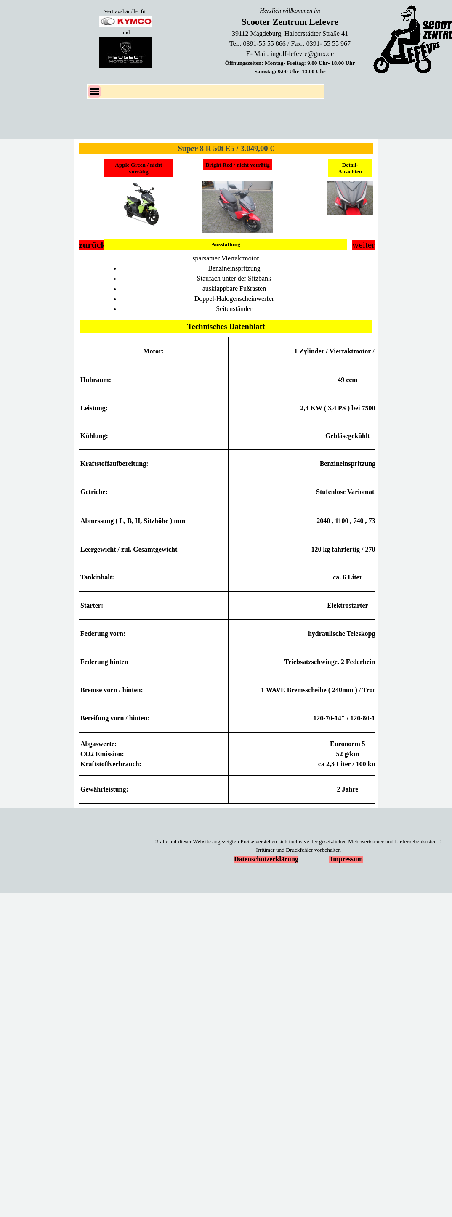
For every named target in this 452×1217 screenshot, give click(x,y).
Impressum (346, 859)
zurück (92, 245)
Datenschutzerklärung (266, 859)
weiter (363, 245)
